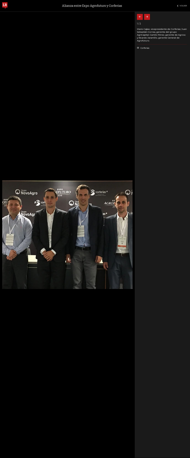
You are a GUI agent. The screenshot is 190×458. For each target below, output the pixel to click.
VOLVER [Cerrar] (182, 6)
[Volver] (140, 17)
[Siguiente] (147, 17)
